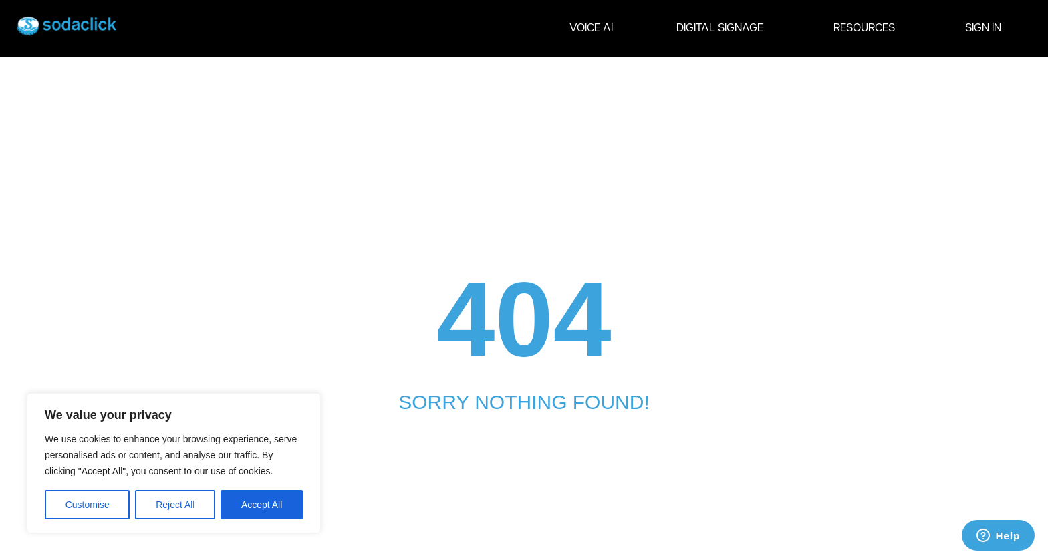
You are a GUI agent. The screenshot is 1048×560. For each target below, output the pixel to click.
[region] (174, 463)
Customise (88, 504)
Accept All (261, 504)
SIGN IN (983, 28)
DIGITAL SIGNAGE (723, 28)
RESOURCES (867, 28)
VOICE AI (591, 28)
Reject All (175, 504)
